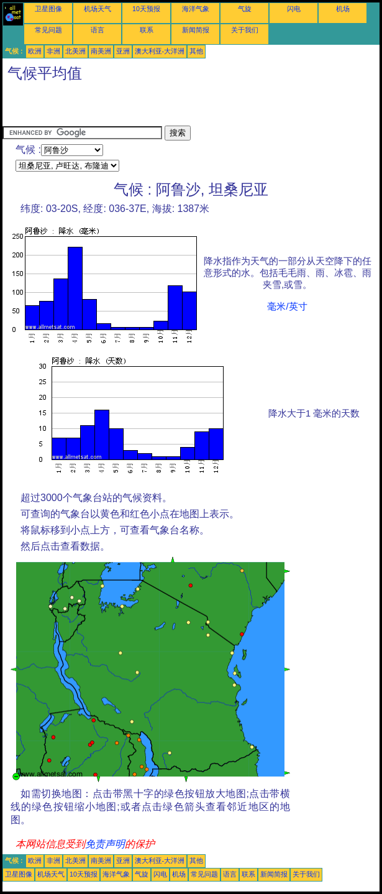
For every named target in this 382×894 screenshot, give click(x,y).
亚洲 (123, 51)
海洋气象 (195, 8)
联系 (146, 30)
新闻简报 (195, 30)
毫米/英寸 (287, 306)
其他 (196, 51)
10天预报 (146, 8)
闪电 (294, 8)
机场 (343, 8)
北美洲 (75, 51)
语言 (97, 30)
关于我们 (244, 30)
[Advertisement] (147, 107)
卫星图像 (48, 8)
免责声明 (105, 844)
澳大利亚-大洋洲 (160, 51)
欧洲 (35, 51)
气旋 (245, 8)
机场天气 (97, 8)
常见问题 (48, 30)
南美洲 (101, 51)
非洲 (53, 51)
